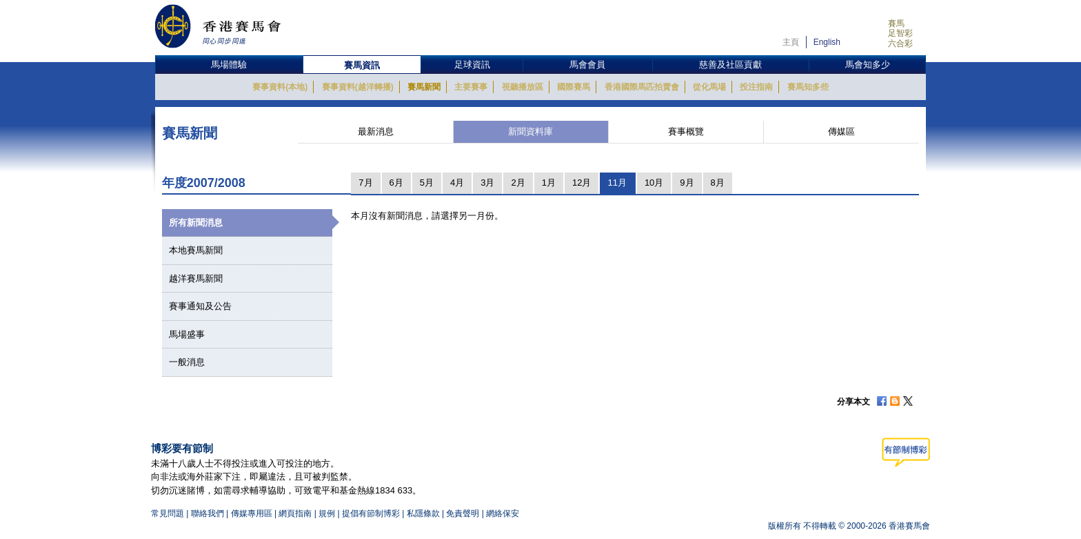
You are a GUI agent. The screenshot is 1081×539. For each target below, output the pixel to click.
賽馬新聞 (424, 87)
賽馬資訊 (362, 65)
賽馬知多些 (808, 87)
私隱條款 (423, 513)
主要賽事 (470, 87)
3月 (487, 182)
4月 (457, 182)
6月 (396, 182)
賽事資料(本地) (279, 87)
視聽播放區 (522, 87)
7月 (365, 182)
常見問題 (167, 513)
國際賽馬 (573, 87)
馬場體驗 (229, 64)
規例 (328, 513)
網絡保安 (502, 513)
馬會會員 (587, 64)
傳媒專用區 (251, 513)
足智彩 (900, 33)
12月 (581, 182)
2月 (518, 182)
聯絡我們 (207, 513)
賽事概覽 (686, 131)
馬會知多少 (867, 64)
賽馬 (896, 23)
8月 (718, 182)
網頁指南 (295, 513)
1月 (549, 182)
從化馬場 (709, 87)
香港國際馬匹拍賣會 (642, 87)
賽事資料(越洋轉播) (358, 87)
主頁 (790, 42)
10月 (654, 182)
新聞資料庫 (530, 131)
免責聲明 (462, 513)
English (827, 42)
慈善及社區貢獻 (730, 64)
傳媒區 (841, 131)
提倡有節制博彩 (371, 513)
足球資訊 (472, 64)
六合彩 (900, 43)
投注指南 (756, 87)
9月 (687, 182)
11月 (616, 182)
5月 (427, 182)
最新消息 (376, 131)
